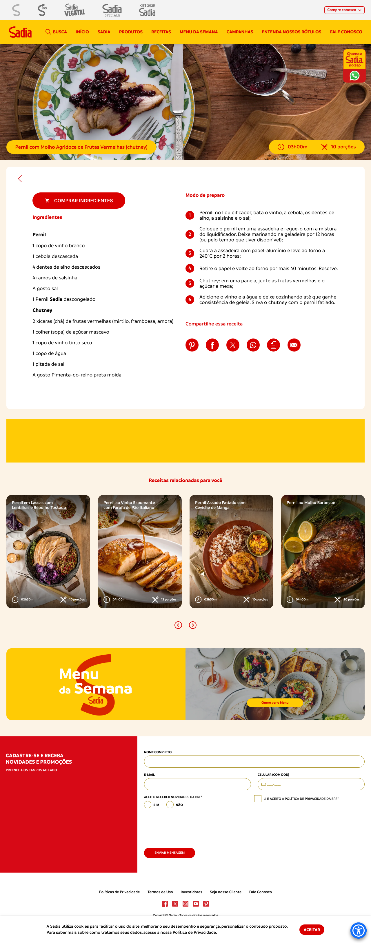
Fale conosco (346, 31)
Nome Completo (158, 752)
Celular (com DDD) (273, 775)
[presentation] (188, 826)
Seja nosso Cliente (225, 892)
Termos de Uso (160, 892)
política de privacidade (305, 799)
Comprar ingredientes (79, 200)
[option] (48, 551)
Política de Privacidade (194, 932)
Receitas (161, 31)
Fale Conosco (260, 892)
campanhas (239, 31)
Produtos (131, 31)
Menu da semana (199, 31)
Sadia (104, 31)
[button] (178, 625)
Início (82, 31)
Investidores (191, 892)
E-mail (149, 775)
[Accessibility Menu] (358, 930)
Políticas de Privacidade (119, 892)
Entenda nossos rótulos (291, 31)
